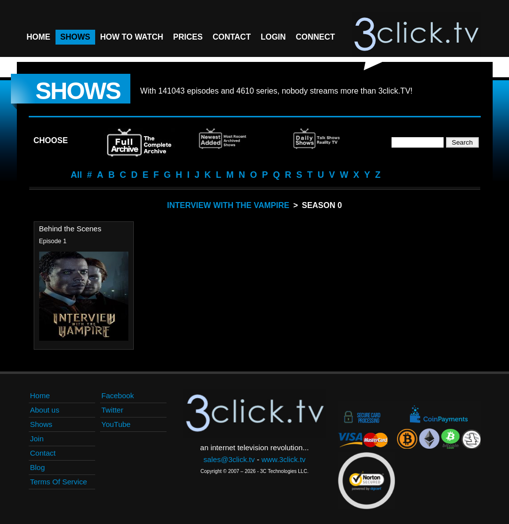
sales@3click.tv (229, 459)
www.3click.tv (283, 459)
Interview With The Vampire (228, 205)
